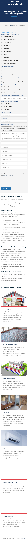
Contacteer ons (19, 540)
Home (11, 25)
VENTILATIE (7, 309)
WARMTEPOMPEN (9, 379)
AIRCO (5, 448)
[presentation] (7, 181)
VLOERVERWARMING (10, 345)
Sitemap (13, 540)
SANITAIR (6, 413)
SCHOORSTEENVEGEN (10, 482)
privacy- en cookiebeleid (8, 175)
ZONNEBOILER (8, 516)
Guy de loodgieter (15, 2)
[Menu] (2, 2)
